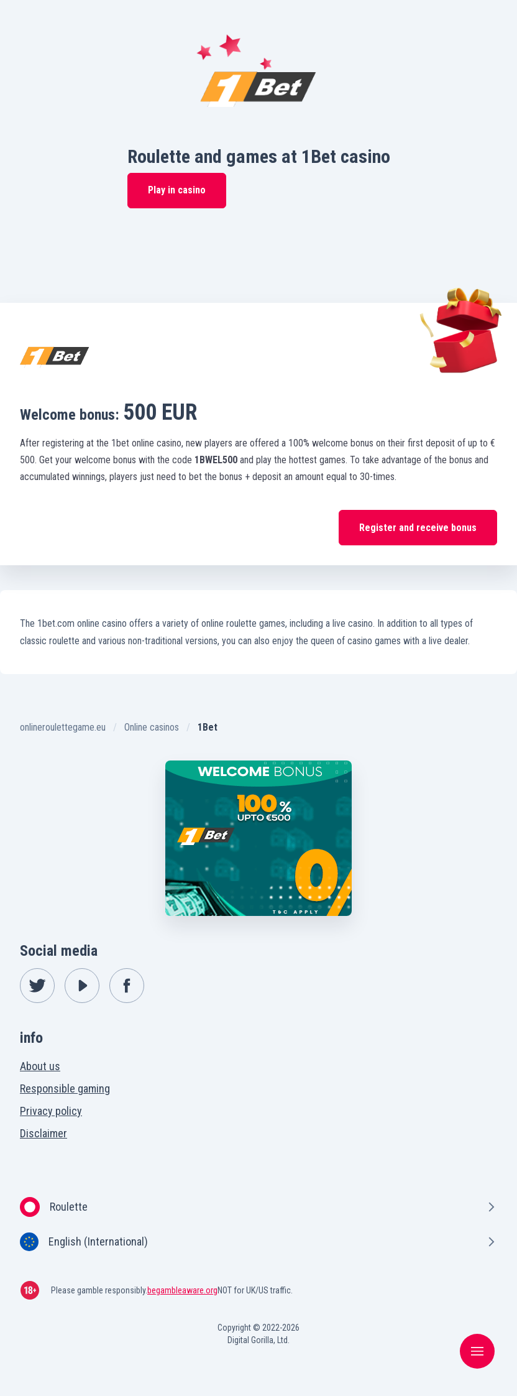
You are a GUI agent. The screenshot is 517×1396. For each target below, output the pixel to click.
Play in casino (177, 190)
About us (40, 1066)
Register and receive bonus (418, 528)
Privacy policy (51, 1110)
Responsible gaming (65, 1088)
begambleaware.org (182, 1290)
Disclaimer (43, 1133)
